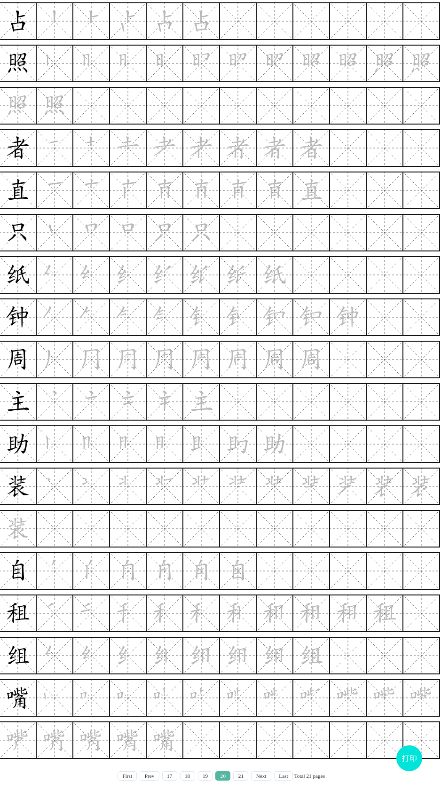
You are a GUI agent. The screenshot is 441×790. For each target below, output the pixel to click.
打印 (409, 758)
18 (187, 776)
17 (169, 776)
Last (283, 776)
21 (241, 776)
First (127, 776)
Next (261, 776)
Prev (150, 776)
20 (223, 776)
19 (205, 776)
